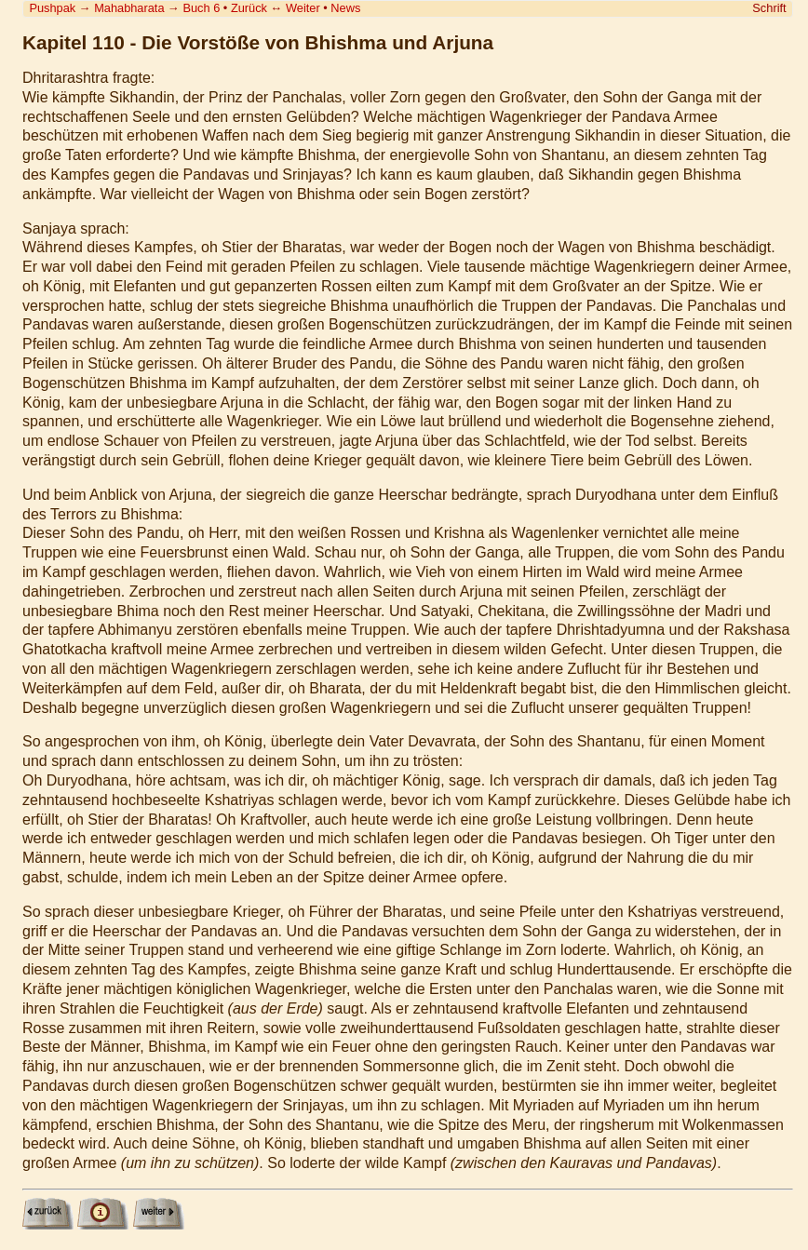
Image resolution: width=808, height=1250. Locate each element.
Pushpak (52, 8)
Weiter (303, 8)
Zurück (249, 8)
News (345, 8)
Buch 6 (201, 8)
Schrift (769, 8)
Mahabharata (129, 8)
